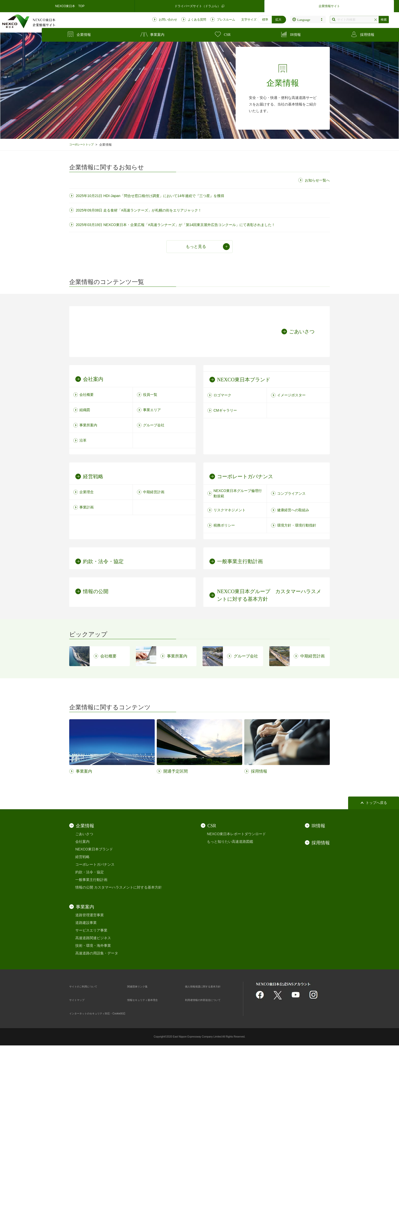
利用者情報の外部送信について (210, 1179)
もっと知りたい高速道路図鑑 (230, 1021)
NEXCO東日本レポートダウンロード (236, 1013)
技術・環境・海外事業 (93, 1125)
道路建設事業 (86, 1102)
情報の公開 (84, 1066)
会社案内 (82, 1021)
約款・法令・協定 (89, 1051)
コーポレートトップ (83, 144)
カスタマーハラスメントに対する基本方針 (128, 1066)
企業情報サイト (329, 6)
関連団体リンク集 (141, 1165)
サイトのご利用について (88, 1165)
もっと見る (196, 246)
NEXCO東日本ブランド (94, 1028)
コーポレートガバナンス (95, 1044)
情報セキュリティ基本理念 (148, 1179)
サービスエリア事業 (91, 1109)
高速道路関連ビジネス (93, 1117)
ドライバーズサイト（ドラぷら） (199, 6)
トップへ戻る (376, 982)
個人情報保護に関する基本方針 (210, 1165)
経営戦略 (82, 1036)
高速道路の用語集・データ (96, 1132)
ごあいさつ (84, 1013)
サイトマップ (80, 1179)
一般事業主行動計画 (91, 1059)
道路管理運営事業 (89, 1094)
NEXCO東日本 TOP (70, 6)
